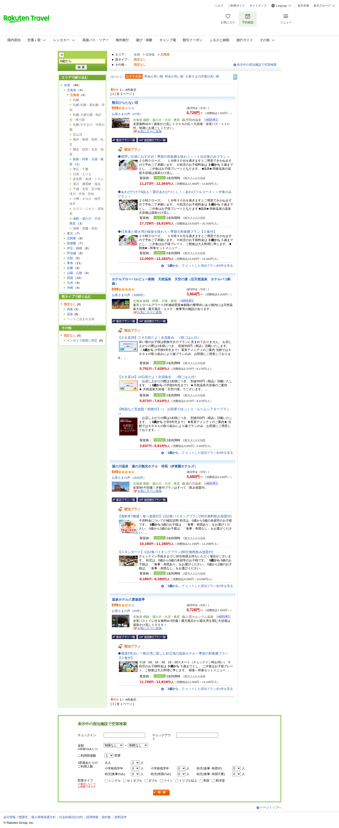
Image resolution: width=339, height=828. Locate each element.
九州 (70, 283)
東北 (70, 233)
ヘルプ (219, 5)
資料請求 (120, 817)
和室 (206, 780)
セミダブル (134, 780)
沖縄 (70, 287)
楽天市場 (303, 5)
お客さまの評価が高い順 (202, 76)
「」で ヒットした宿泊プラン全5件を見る (199, 265)
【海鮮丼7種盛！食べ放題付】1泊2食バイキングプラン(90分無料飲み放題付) (175, 516)
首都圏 (71, 243)
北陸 (70, 258)
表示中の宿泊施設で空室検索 (257, 64)
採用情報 (92, 817)
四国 (70, 278)
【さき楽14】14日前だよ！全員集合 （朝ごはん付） (158, 377)
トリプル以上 (188, 780)
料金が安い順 (154, 76)
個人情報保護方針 (43, 817)
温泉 (70, 314)
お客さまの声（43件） (127, 611)
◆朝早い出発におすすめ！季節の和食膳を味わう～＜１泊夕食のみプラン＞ (174, 156)
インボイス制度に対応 (82, 340)
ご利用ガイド (236, 5)
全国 (137, 54)
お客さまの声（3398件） (129, 295)
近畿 (70, 268)
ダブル (152, 780)
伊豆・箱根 (74, 248)
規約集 (106, 817)
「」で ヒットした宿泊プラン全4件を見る (199, 452)
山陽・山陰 (74, 273)
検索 (161, 793)
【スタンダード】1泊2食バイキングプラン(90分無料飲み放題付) (165, 552)
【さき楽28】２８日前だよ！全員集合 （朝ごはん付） (159, 337)
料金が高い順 (174, 76)
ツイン (168, 780)
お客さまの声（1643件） (129, 477)
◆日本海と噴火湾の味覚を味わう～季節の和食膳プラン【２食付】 (167, 231)
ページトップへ (270, 807)
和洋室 (220, 780)
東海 (70, 263)
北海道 (150, 54)
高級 (70, 309)
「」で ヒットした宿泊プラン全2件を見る (199, 586)
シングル (115, 780)
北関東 (71, 238)
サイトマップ (258, 5)
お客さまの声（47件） (127, 114)
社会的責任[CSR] (71, 817)
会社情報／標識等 (15, 817)
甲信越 (71, 253)
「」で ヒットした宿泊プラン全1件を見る (199, 689)
